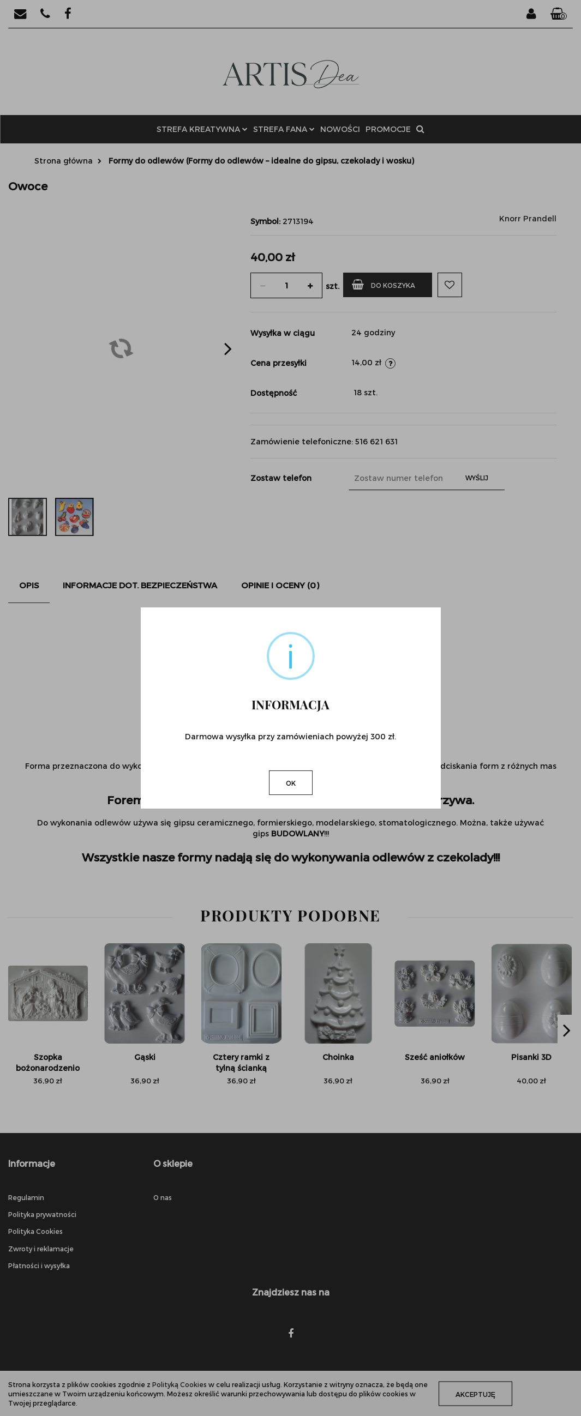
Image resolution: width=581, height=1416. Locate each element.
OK (291, 783)
